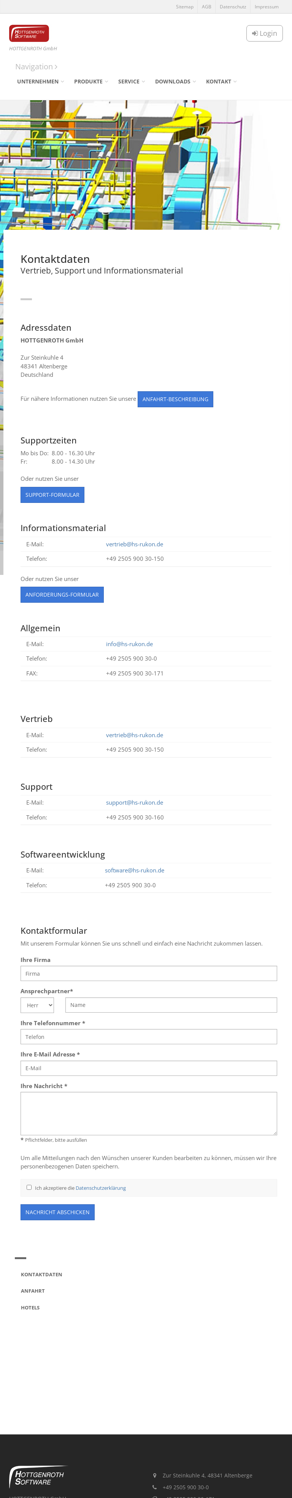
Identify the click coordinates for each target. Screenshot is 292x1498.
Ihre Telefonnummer (53, 1023)
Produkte (88, 81)
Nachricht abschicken (57, 1212)
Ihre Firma (36, 959)
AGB (206, 6)
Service (129, 81)
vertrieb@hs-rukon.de (134, 544)
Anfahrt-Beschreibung (175, 399)
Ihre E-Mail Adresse (50, 1054)
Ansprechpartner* (47, 991)
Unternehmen (38, 81)
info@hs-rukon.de (129, 644)
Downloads (172, 81)
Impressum (267, 6)
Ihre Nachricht (44, 1086)
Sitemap (185, 6)
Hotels (30, 1307)
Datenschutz (233, 6)
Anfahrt (33, 1290)
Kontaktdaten (41, 1274)
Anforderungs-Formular (62, 594)
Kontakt (218, 81)
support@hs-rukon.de (134, 802)
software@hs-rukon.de (134, 870)
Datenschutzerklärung (101, 1187)
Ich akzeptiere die (76, 1187)
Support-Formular (52, 494)
